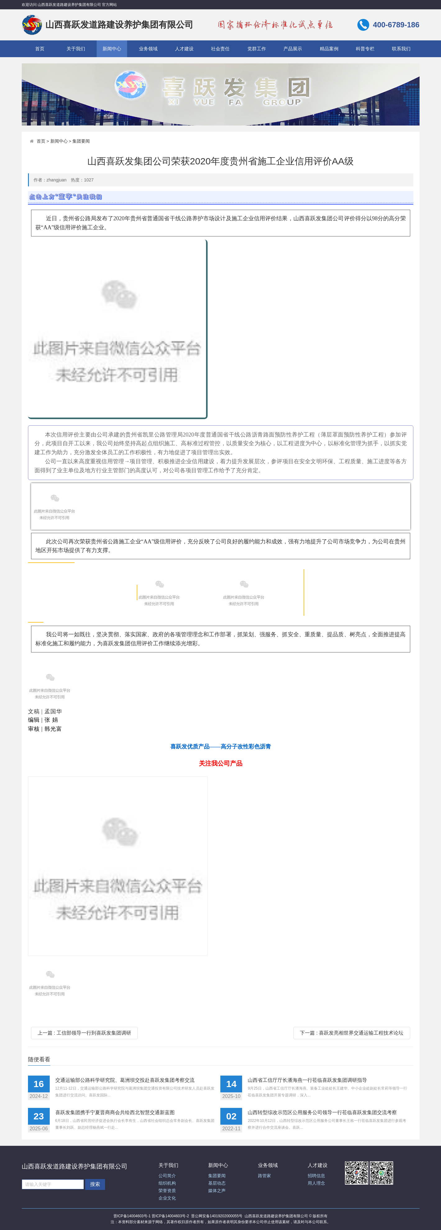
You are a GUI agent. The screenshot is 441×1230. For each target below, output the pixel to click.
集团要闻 (81, 141)
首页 (39, 48)
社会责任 (220, 48)
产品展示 (292, 48)
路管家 (264, 1175)
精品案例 (329, 48)
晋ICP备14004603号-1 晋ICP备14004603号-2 (151, 1216)
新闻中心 (112, 48)
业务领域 (148, 48)
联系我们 (401, 48)
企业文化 (167, 1198)
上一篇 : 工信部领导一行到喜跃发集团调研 (84, 1033)
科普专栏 (365, 48)
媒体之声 (217, 1190)
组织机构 (167, 1183)
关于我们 (76, 48)
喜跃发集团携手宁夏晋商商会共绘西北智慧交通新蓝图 (115, 1112)
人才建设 (184, 48)
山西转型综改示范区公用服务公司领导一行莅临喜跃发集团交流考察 (322, 1112)
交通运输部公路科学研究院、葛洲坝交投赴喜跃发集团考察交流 (125, 1080)
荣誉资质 (167, 1190)
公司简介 (167, 1175)
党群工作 (256, 48)
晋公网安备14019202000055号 (216, 1216)
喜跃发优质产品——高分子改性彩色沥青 (220, 746)
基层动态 (217, 1183)
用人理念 (316, 1183)
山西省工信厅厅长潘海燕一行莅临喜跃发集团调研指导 (307, 1080)
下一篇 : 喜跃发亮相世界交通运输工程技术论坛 (351, 1033)
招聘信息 (316, 1175)
